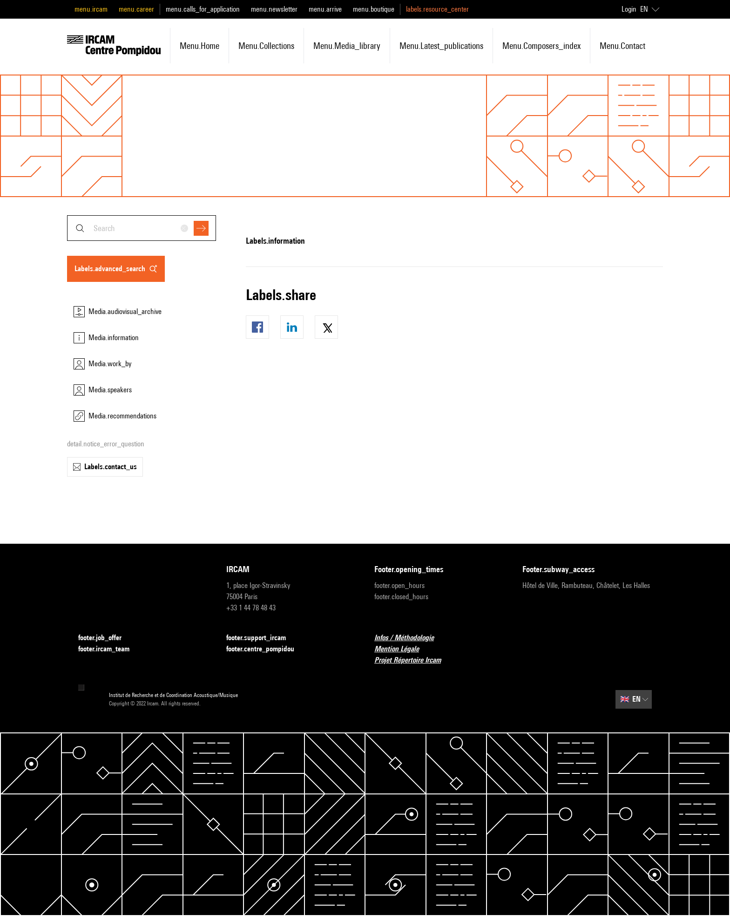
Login (629, 9)
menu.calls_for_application (203, 9)
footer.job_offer (105, 638)
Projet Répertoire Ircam (413, 660)
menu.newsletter (274, 9)
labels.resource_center (437, 9)
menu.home (199, 46)
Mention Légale (402, 649)
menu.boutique (373, 9)
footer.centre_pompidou (265, 649)
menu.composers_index (541, 46)
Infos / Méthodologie (409, 638)
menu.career (136, 9)
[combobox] (141, 228)
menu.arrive (325, 9)
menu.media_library (346, 46)
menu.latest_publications (441, 46)
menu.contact (622, 46)
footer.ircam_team (109, 649)
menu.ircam (91, 9)
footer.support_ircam (261, 638)
